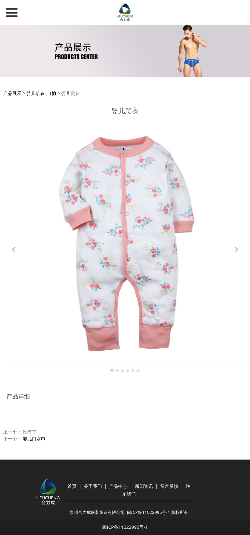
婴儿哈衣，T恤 (41, 93)
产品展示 (12, 93)
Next (236, 250)
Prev (14, 250)
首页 (71, 486)
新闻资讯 (144, 486)
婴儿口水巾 (34, 438)
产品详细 (18, 396)
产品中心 (118, 486)
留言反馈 (169, 486)
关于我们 (93, 486)
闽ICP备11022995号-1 (148, 512)
